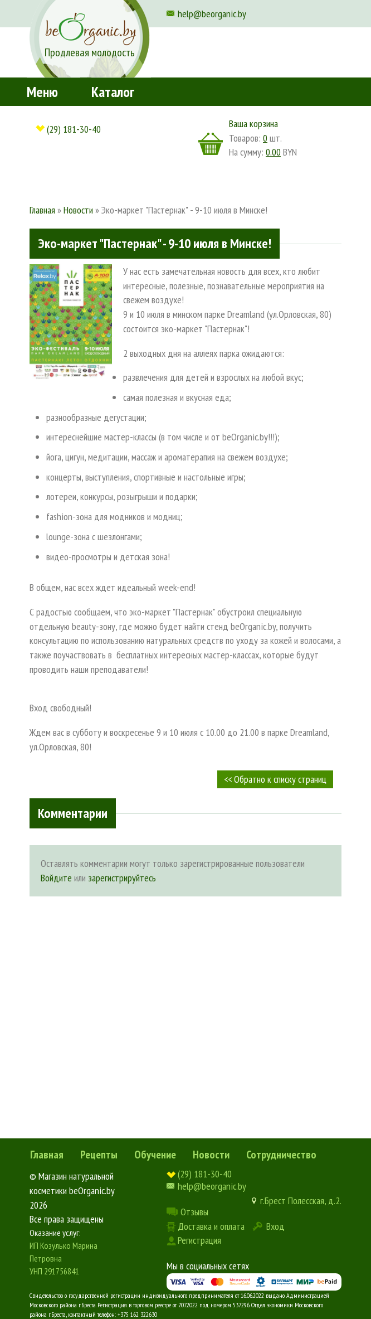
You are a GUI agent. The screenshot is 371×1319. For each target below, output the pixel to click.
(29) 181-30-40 (74, 129)
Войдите (56, 877)
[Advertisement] (185, 991)
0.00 (273, 152)
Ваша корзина (253, 123)
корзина (210, 144)
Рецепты (99, 1154)
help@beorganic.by (212, 13)
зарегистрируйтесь (122, 877)
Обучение (155, 1154)
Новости (211, 1154)
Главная (47, 1154)
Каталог (112, 92)
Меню (42, 92)
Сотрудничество (281, 1154)
